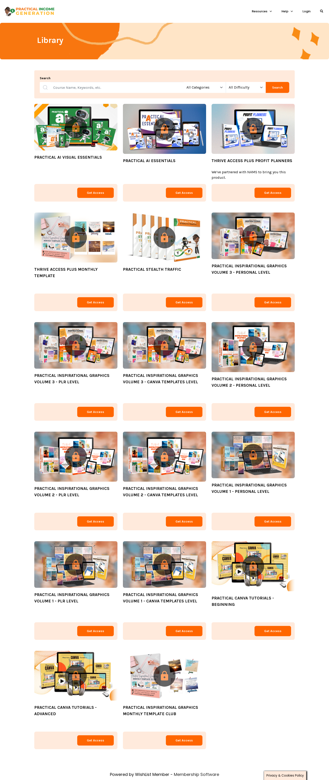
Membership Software (196, 774)
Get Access (95, 193)
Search (45, 78)
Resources (259, 11)
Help (284, 11)
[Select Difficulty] (246, 87)
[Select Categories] (204, 87)
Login (306, 11)
